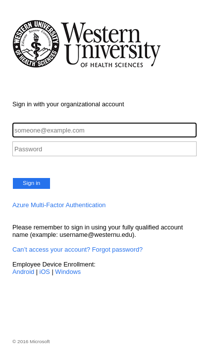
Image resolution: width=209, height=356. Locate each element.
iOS (45, 271)
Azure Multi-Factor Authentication (59, 205)
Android (23, 271)
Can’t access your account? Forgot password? (77, 249)
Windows (68, 271)
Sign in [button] (31, 183)
